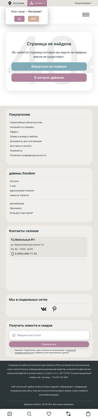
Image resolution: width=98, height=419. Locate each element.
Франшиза (16, 208)
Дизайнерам (17, 203)
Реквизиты (16, 150)
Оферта (14, 131)
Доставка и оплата (21, 146)
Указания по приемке (22, 127)
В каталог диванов (49, 78)
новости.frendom (19, 195)
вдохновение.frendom (22, 190)
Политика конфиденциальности (28, 155)
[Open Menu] (85, 15)
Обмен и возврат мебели (24, 136)
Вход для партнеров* (21, 213)
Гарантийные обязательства (26, 122)
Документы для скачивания (26, 141)
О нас (13, 186)
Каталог (14, 181)
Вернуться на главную (49, 66)
